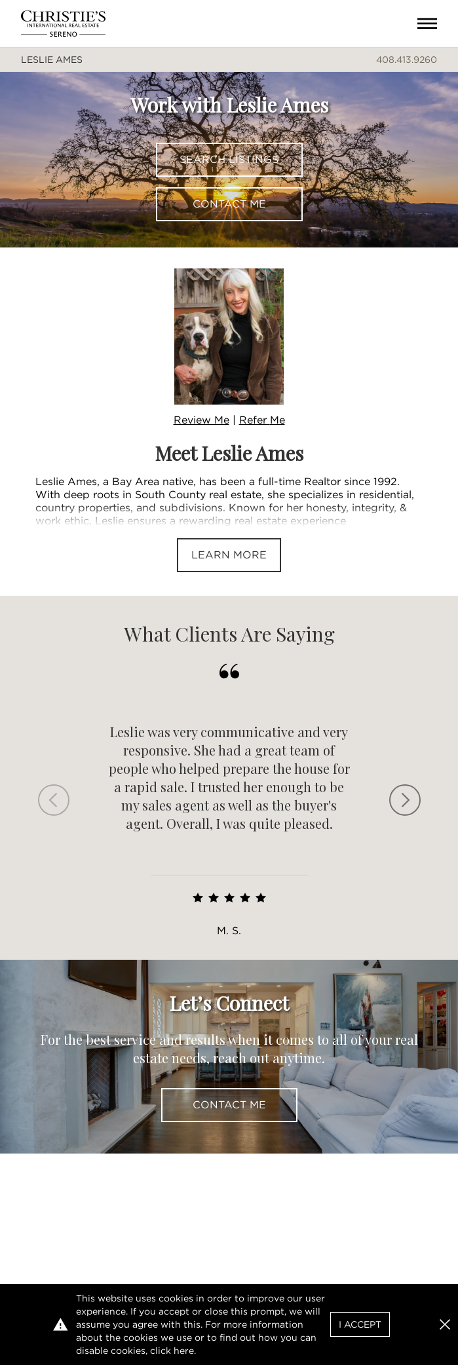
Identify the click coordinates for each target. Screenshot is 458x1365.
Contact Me (229, 204)
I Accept (360, 1324)
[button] (445, 1324)
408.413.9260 (406, 59)
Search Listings (229, 159)
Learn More (229, 555)
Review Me (201, 420)
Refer (262, 420)
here (184, 1350)
